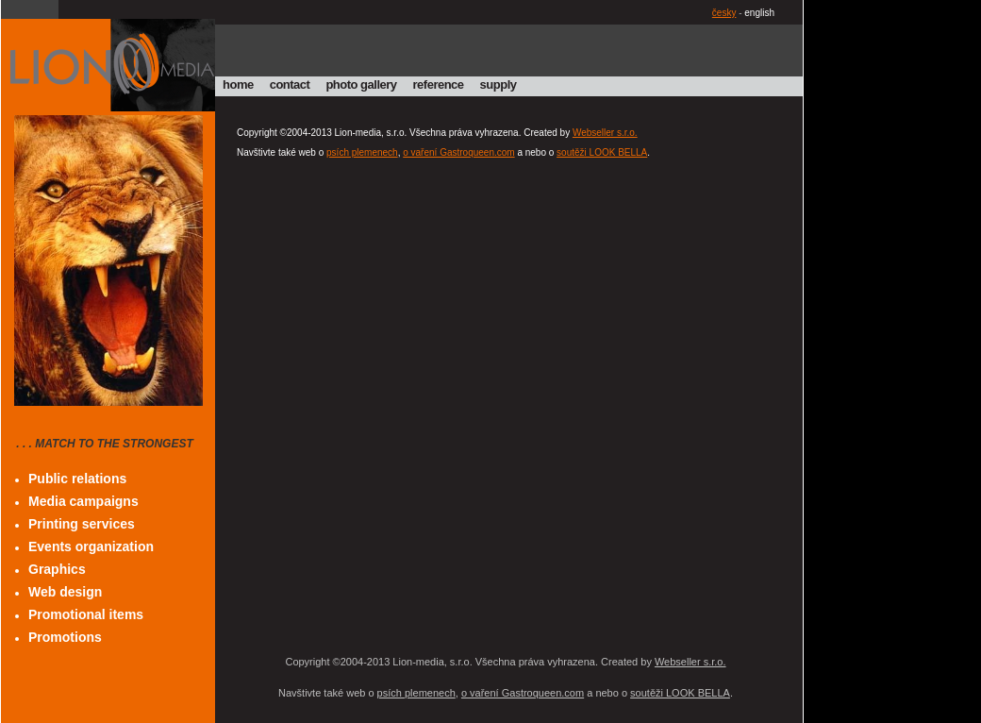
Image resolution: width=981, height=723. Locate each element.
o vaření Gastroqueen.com (458, 152)
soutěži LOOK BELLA (602, 152)
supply (498, 84)
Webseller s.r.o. (605, 132)
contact (290, 84)
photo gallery (360, 84)
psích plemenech (362, 152)
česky (724, 13)
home (238, 84)
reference (438, 84)
